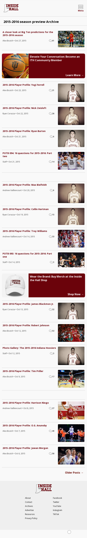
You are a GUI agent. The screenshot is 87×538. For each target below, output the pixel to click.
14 (53, 161)
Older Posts (74, 472)
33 (53, 236)
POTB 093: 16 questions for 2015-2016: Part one (27, 255)
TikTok (56, 514)
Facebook (57, 498)
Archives (29, 506)
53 (53, 330)
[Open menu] (81, 8)
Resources (30, 514)
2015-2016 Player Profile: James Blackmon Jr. (28, 303)
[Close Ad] (69, 532)
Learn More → (75, 75)
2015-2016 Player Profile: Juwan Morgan (25, 448)
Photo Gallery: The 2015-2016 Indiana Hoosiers (29, 347)
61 (53, 40)
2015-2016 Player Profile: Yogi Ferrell (23, 84)
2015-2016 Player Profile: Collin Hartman (26, 209)
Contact (28, 502)
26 (53, 113)
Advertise (29, 510)
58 (53, 453)
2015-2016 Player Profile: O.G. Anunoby (25, 425)
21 (53, 90)
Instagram (57, 510)
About (28, 498)
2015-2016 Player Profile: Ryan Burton (24, 131)
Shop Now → (76, 294)
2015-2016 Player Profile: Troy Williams (25, 231)
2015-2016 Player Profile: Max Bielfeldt (25, 184)
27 (53, 408)
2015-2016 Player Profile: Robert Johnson (26, 325)
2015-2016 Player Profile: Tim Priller (23, 371)
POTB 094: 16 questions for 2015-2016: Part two (27, 155)
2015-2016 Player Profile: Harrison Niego (26, 402)
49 (53, 431)
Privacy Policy (31, 518)
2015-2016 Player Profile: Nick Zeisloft (24, 108)
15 (53, 214)
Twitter (56, 502)
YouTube (57, 506)
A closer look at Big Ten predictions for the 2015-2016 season (28, 34)
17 (53, 376)
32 (53, 309)
